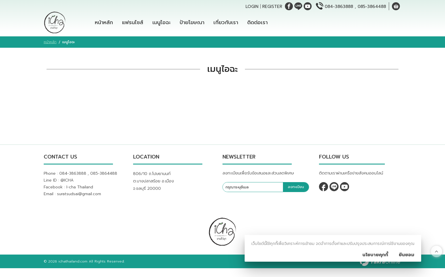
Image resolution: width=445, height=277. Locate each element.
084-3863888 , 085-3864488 (355, 6)
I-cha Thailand (79, 190)
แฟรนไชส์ (132, 24)
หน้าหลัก (104, 24)
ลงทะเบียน (296, 190)
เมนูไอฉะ (161, 24)
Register (272, 6)
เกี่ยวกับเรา (225, 24)
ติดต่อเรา (257, 24)
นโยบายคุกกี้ (375, 254)
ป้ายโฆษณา (192, 24)
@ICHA (67, 184)
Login (252, 6)
